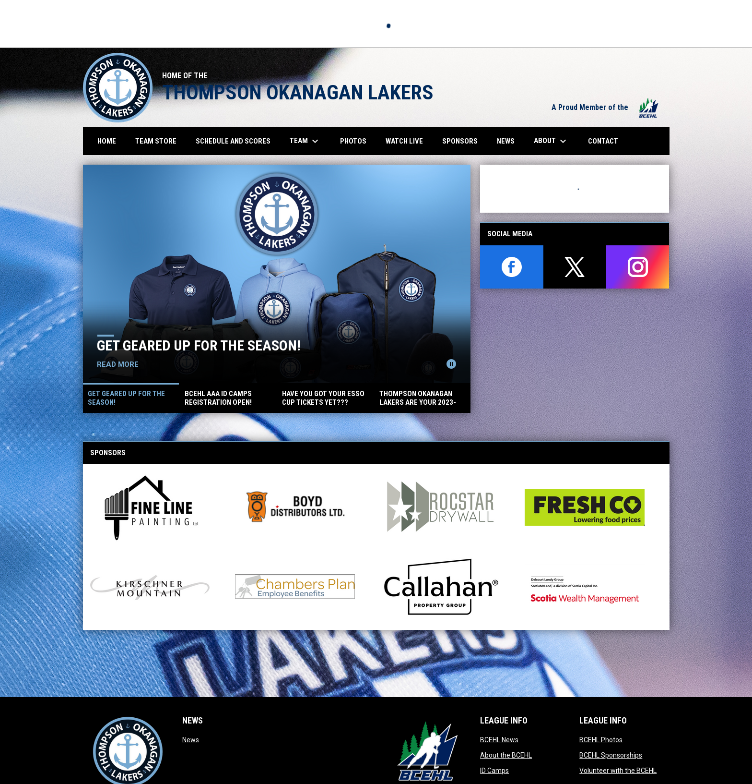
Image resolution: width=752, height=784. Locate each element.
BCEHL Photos (601, 740)
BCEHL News (499, 740)
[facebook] (511, 267)
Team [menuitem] (305, 141)
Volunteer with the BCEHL (618, 770)
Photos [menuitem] (357, 140)
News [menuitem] (506, 141)
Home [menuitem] (106, 141)
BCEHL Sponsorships (610, 755)
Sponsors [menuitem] (460, 141)
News (190, 740)
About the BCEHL (506, 755)
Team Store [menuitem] (159, 140)
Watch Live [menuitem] (408, 140)
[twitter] (574, 267)
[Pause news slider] (451, 364)
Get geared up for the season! (199, 345)
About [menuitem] (551, 141)
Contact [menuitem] (603, 141)
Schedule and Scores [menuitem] (237, 140)
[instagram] (637, 267)
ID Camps (494, 770)
